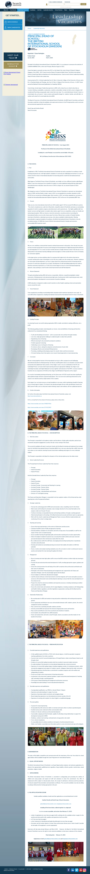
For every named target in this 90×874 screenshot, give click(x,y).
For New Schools (8, 20)
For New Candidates (9, 25)
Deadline (48, 56)
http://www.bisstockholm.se (35, 396)
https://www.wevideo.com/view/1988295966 (39, 403)
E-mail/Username (55, 2)
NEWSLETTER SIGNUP (13, 65)
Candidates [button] (32, 10)
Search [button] (71, 10)
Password (67, 2)
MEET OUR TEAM (13, 56)
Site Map (28, 869)
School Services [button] (58, 10)
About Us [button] (6, 10)
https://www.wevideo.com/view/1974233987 (39, 407)
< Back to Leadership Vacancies (36, 34)
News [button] (65, 10)
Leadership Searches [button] (48, 10)
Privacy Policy (13, 869)
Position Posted (31, 56)
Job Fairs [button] (39, 10)
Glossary (22, 869)
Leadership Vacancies (23, 10)
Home (6, 869)
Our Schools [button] (13, 10)
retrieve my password (65, 7)
